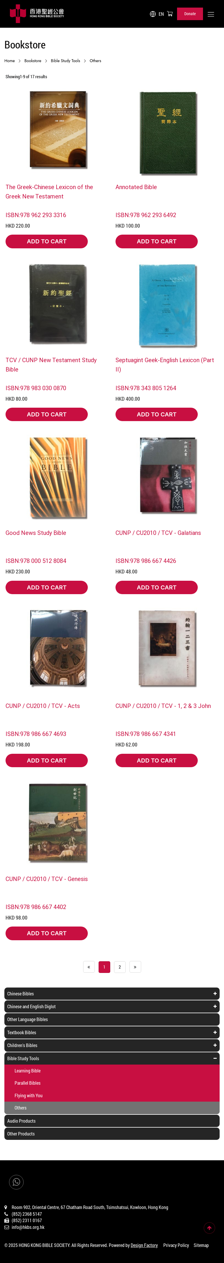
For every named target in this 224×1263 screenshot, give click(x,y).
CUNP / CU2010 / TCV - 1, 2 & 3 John (163, 705)
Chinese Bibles (20, 993)
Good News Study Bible (36, 532)
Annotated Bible (136, 187)
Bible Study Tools (65, 61)
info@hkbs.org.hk (28, 1227)
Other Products (21, 1134)
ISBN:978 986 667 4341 (146, 733)
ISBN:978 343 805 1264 (146, 388)
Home (9, 61)
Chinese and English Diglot (31, 1006)
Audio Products (21, 1121)
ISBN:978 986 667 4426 (146, 560)
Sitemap (201, 1245)
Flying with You (29, 1095)
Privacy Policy (176, 1245)
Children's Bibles (22, 1045)
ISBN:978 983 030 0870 (36, 388)
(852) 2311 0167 (27, 1220)
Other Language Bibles (27, 1019)
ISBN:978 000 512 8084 (36, 560)
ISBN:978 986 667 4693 (36, 733)
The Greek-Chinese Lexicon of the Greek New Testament (49, 191)
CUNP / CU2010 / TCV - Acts (43, 705)
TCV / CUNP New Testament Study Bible (51, 364)
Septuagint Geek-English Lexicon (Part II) (165, 364)
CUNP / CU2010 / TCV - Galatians (158, 532)
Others (95, 61)
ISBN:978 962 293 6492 (146, 215)
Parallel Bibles (28, 1083)
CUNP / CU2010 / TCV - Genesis (47, 878)
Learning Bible (28, 1070)
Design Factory (144, 1245)
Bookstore (32, 61)
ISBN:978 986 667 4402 (36, 906)
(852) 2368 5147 (27, 1214)
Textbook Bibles (21, 1032)
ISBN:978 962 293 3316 (36, 215)
